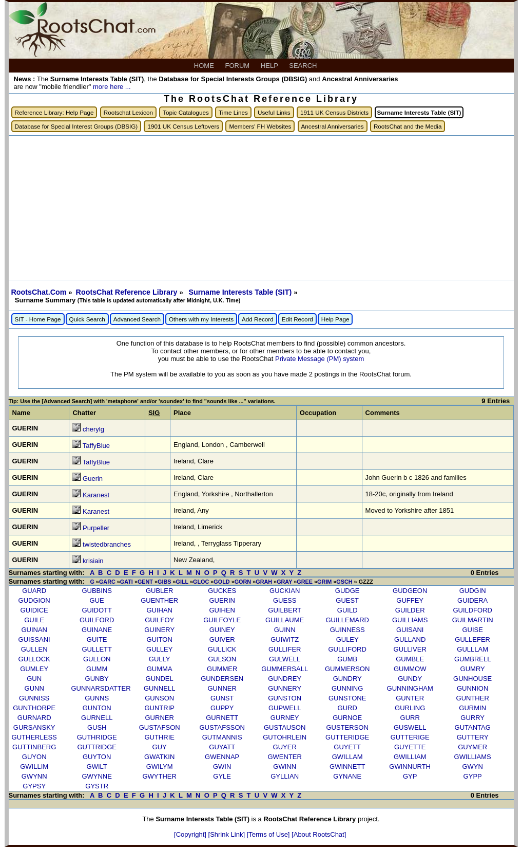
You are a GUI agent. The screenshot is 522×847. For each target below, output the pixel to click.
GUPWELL (284, 708)
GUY (159, 747)
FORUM (238, 65)
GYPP (472, 776)
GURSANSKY (34, 727)
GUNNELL (159, 688)
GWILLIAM (410, 757)
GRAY (284, 582)
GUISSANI (34, 639)
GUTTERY (473, 737)
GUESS (285, 600)
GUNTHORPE (34, 708)
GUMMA (159, 669)
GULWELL (284, 659)
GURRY (472, 718)
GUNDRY (347, 678)
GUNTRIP (159, 708)
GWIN (222, 766)
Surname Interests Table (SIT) (241, 292)
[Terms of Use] (269, 834)
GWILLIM (34, 766)
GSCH (344, 582)
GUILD (347, 610)
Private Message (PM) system (319, 359)
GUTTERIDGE (347, 737)
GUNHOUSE (472, 678)
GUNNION (472, 688)
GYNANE (347, 776)
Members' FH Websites (260, 126)
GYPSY (34, 786)
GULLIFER (284, 649)
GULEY (347, 639)
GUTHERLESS (34, 737)
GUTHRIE (159, 737)
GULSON (222, 659)
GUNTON (97, 708)
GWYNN (34, 776)
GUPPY (222, 708)
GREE (305, 582)
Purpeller (96, 528)
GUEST (347, 600)
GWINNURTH (410, 766)
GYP (410, 776)
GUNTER (410, 698)
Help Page (335, 319)
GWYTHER (159, 776)
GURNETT (222, 718)
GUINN (285, 630)
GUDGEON (410, 590)
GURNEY (284, 718)
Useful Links (274, 112)
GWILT (97, 766)
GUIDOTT (97, 610)
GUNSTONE (347, 698)
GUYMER (472, 747)
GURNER (159, 718)
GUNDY (410, 678)
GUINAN (34, 630)
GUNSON (159, 698)
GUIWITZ (284, 639)
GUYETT (347, 747)
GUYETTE (410, 747)
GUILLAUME (284, 620)
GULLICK (222, 649)
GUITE (97, 639)
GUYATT (222, 747)
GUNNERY (284, 688)
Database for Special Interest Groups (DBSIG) (76, 126)
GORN (243, 582)
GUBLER (159, 590)
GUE (97, 600)
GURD (347, 708)
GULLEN (34, 649)
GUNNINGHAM (410, 688)
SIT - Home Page (38, 319)
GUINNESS (347, 630)
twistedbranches (107, 544)
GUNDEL (159, 678)
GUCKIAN (284, 590)
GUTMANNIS (222, 737)
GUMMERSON (347, 669)
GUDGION (34, 600)
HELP (270, 65)
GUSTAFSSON (222, 727)
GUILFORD (97, 620)
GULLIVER (410, 649)
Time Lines (233, 112)
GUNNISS (34, 698)
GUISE (472, 630)
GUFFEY (409, 600)
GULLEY (159, 649)
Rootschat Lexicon (128, 112)
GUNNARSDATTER (101, 688)
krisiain (93, 561)
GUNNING (347, 688)
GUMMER (222, 669)
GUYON (34, 757)
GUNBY (97, 678)
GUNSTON (284, 698)
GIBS (164, 582)
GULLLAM (472, 649)
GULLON (96, 659)
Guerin (93, 478)
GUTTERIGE (410, 737)
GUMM (96, 669)
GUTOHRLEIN (284, 737)
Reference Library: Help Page (54, 112)
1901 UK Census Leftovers (183, 126)
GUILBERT (284, 610)
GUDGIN (472, 590)
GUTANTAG (473, 727)
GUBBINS (97, 590)
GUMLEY (34, 669)
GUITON (159, 639)
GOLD (221, 582)
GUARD (34, 590)
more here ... (112, 87)
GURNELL (96, 718)
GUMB (347, 659)
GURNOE (347, 718)
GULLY (159, 659)
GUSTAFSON (159, 727)
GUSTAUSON (284, 727)
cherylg (93, 429)
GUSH (97, 727)
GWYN (472, 766)
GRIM (324, 582)
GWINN (284, 766)
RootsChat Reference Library (128, 292)
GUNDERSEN (222, 678)
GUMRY (472, 669)
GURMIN (472, 708)
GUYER (285, 747)
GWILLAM (347, 757)
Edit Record (297, 319)
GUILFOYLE (222, 620)
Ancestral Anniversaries (332, 126)
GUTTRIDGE (97, 747)
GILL (182, 582)
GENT (145, 582)
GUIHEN (222, 610)
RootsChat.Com (39, 292)
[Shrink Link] (227, 834)
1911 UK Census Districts (334, 112)
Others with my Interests (201, 319)
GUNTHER (472, 698)
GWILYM (159, 766)
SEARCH (304, 65)
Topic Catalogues (186, 112)
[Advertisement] (261, 208)
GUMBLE (410, 659)
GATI (126, 582)
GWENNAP (222, 757)
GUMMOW (410, 669)
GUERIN (222, 600)
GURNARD (34, 718)
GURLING (410, 708)
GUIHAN (159, 610)
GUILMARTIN (472, 620)
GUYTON (97, 757)
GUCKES (222, 590)
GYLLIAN (284, 776)
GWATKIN (159, 757)
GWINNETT (347, 766)
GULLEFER (472, 639)
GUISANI (409, 630)
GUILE (34, 620)
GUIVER (222, 639)
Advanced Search (137, 319)
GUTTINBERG (34, 747)
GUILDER (410, 610)
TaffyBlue (96, 445)
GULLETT (97, 649)
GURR (410, 718)
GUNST (222, 698)
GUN (34, 678)
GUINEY (222, 630)
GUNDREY (284, 678)
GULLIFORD (347, 649)
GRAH (264, 582)
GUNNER (222, 688)
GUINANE (97, 630)
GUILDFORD (472, 610)
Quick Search (87, 319)
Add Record (258, 319)
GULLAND (410, 639)
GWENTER (284, 757)
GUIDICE (34, 610)
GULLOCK (34, 659)
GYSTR (96, 786)
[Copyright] (191, 834)
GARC (107, 582)
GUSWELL (410, 727)
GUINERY (159, 630)
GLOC (201, 582)
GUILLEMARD (347, 620)
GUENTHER (159, 600)
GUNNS (97, 698)
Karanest (96, 495)
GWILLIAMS (472, 757)
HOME (205, 65)
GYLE (222, 776)
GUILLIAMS (410, 620)
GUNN (34, 688)
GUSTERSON (347, 727)
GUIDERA (472, 600)
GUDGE (347, 590)
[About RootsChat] (319, 834)
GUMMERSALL (284, 669)
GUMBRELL (472, 659)
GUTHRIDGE (97, 737)
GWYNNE (97, 776)
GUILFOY (159, 620)
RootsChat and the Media (408, 126)
